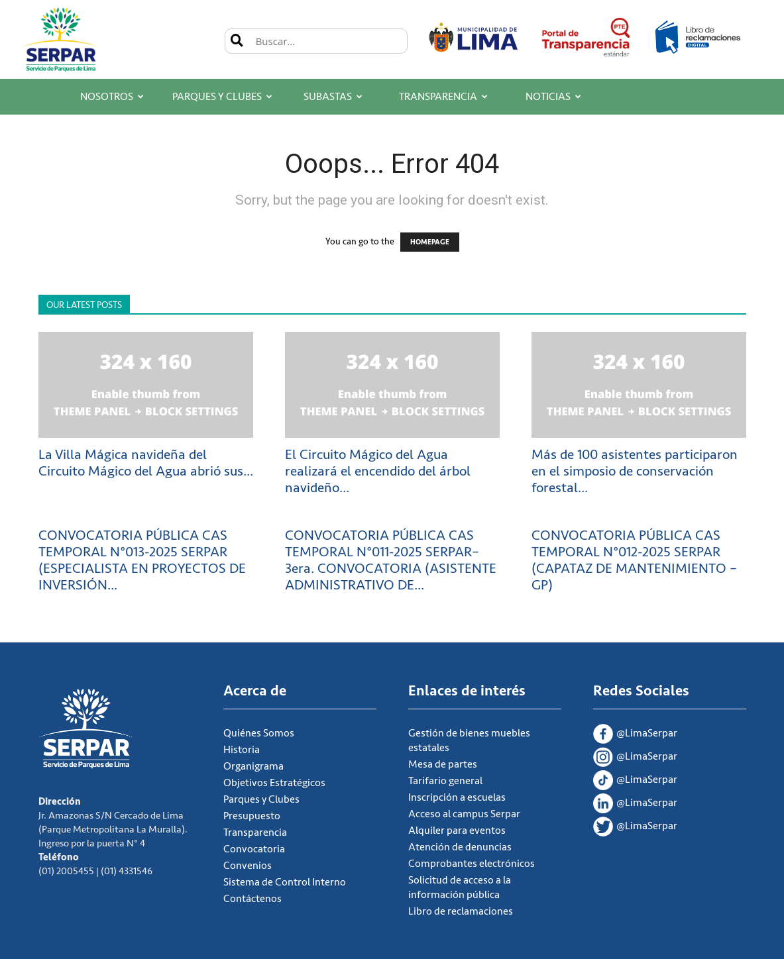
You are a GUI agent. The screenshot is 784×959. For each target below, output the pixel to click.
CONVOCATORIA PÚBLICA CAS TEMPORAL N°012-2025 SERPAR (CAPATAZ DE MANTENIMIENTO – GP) (634, 560)
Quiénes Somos (258, 733)
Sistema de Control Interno (284, 882)
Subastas (333, 96)
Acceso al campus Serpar (464, 814)
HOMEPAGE (429, 242)
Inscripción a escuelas (457, 797)
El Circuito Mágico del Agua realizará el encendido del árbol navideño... (378, 471)
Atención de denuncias (460, 847)
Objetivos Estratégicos (274, 782)
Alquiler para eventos (457, 830)
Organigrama (253, 766)
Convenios (247, 865)
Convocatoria (254, 849)
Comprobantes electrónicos (471, 863)
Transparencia (443, 96)
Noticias (553, 96)
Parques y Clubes (222, 96)
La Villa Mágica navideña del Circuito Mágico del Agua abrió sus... (145, 463)
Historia (241, 749)
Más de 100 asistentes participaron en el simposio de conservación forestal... (635, 471)
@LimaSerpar (635, 735)
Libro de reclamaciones (460, 911)
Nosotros (112, 96)
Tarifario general (445, 780)
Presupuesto (251, 816)
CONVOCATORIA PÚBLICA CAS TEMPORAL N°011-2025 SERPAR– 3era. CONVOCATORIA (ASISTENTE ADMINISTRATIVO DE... (390, 560)
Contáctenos (252, 898)
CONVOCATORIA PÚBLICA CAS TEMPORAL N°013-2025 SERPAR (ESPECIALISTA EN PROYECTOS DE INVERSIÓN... (142, 560)
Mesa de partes (442, 764)
